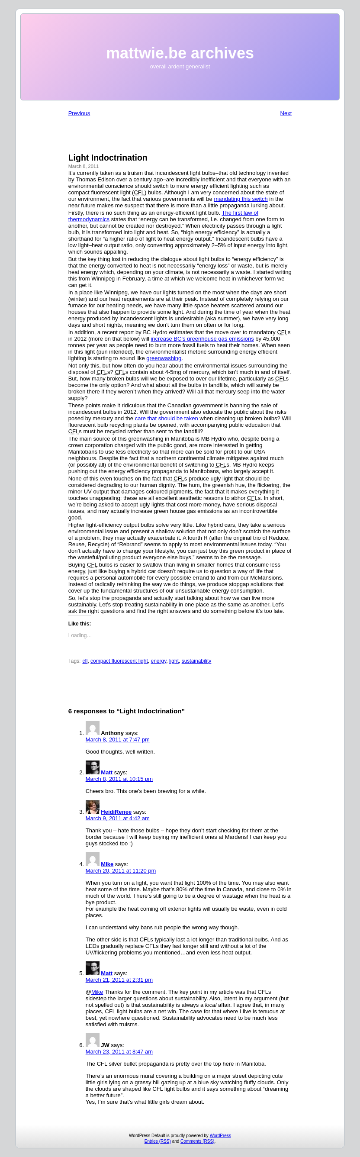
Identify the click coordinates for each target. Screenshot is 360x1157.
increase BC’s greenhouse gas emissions (202, 338)
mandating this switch (240, 199)
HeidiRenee (116, 812)
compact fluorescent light (119, 661)
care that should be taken (166, 418)
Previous (79, 113)
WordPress (220, 1135)
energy (158, 661)
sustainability (197, 661)
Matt (106, 772)
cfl (84, 661)
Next (286, 113)
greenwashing (163, 358)
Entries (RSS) (158, 1141)
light (174, 661)
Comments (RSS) (197, 1141)
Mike (107, 864)
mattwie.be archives (180, 53)
